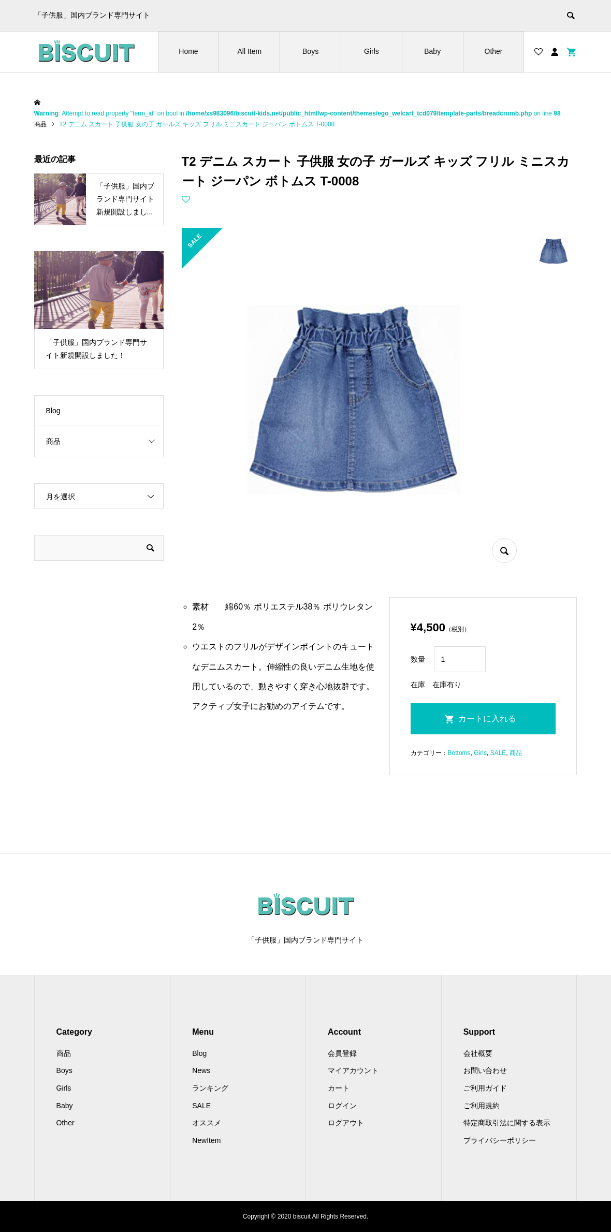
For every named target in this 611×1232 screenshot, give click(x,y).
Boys (310, 51)
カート (339, 1088)
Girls (371, 51)
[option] (99, 310)
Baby (432, 51)
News (201, 1070)
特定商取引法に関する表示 (506, 1123)
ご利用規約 (481, 1105)
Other (494, 51)
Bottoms (459, 753)
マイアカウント (353, 1070)
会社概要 (477, 1053)
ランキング (210, 1088)
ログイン (342, 1105)
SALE (498, 753)
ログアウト (346, 1123)
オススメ (206, 1123)
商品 (516, 753)
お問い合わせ (485, 1070)
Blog (53, 411)
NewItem (206, 1140)
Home (188, 51)
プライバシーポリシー (499, 1140)
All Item (249, 51)
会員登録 (342, 1053)
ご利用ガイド (485, 1088)
